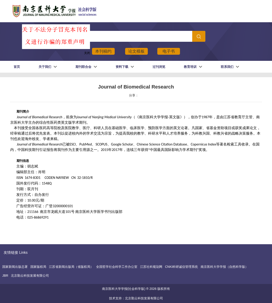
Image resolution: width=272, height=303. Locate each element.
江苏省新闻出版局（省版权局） (71, 267)
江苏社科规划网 (151, 267)
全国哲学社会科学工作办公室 (116, 267)
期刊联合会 (83, 67)
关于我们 (45, 67)
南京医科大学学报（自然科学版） (224, 267)
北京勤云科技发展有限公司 (30, 275)
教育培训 (190, 67)
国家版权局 (38, 267)
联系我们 (227, 67)
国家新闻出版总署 (15, 267)
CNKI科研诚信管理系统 (181, 267)
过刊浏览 (159, 67)
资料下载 (122, 67)
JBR (5, 275)
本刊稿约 (103, 51)
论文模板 (136, 51)
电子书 (169, 51)
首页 (17, 67)
